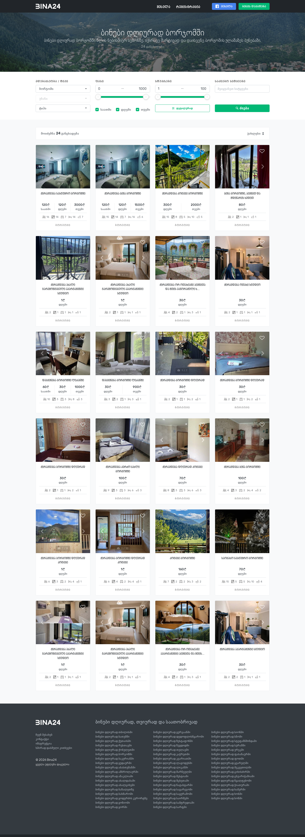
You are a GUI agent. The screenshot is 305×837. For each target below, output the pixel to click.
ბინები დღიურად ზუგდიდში (171, 745)
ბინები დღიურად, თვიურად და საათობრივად (146, 722)
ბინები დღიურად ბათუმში (112, 736)
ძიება (242, 108)
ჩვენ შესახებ (44, 734)
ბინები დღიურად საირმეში (171, 798)
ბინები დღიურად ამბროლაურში (116, 772)
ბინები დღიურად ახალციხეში (115, 785)
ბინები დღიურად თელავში (171, 750)
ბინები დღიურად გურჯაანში (171, 732)
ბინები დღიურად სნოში (226, 736)
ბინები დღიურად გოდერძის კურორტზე (121, 798)
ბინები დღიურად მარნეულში (172, 772)
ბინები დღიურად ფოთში (227, 758)
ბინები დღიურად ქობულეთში (115, 750)
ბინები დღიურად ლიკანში (170, 767)
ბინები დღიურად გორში (111, 807)
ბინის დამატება (254, 6)
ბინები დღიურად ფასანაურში (231, 754)
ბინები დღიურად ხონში (226, 798)
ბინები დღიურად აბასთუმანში (115, 767)
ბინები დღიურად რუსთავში (113, 745)
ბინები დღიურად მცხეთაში (171, 780)
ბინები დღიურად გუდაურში (113, 763)
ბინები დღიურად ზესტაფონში (173, 741)
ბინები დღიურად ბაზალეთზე (114, 789)
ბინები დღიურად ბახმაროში (114, 794)
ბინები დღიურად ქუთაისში (113, 741)
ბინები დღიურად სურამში (228, 745)
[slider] (98, 97)
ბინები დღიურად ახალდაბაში (115, 780)
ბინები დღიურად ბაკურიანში (114, 758)
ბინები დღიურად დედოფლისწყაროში (178, 736)
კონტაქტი (42, 739)
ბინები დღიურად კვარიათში (172, 758)
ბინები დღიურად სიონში (227, 732)
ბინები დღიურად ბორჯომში (113, 754)
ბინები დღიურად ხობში (226, 794)
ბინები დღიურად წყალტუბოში (231, 780)
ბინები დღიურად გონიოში (112, 802)
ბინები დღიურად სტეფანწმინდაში (234, 741)
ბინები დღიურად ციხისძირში (230, 772)
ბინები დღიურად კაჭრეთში (171, 754)
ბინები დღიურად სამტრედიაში (173, 802)
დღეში (126, 109)
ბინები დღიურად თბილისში (113, 732)
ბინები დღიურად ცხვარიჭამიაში (232, 776)
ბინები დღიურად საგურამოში (172, 794)
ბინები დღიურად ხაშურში (228, 789)
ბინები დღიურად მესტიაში (170, 776)
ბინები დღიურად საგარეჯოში (172, 789)
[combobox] (63, 89)
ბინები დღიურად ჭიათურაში (230, 785)
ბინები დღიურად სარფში (170, 807)
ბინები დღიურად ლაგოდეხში (172, 763)
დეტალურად (181, 108)
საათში (105, 109)
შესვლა (163, 7)
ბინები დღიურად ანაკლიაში (114, 776)
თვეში (145, 109)
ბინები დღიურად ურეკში (227, 750)
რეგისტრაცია (188, 7)
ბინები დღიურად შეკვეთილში (231, 767)
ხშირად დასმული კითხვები (54, 748)
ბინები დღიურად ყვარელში (229, 763)
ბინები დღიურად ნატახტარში (173, 785)
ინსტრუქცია (44, 743)
